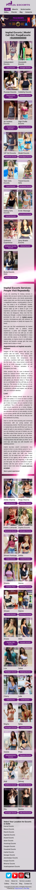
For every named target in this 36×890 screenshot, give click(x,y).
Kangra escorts (9, 861)
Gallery (6, 12)
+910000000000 (18, 37)
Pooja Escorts (18, 888)
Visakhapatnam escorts (12, 866)
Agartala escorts (9, 835)
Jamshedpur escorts (11, 858)
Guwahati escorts (10, 849)
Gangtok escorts (9, 846)
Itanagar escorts (9, 855)
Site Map (26, 888)
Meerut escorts (9, 829)
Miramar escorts (9, 863)
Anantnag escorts (10, 843)
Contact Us (28, 12)
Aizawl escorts (9, 838)
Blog (21, 12)
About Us (15, 9)
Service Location (26, 9)
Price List (14, 12)
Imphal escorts (9, 852)
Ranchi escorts (9, 832)
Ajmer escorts (8, 840)
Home (7, 9)
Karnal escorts (9, 826)
